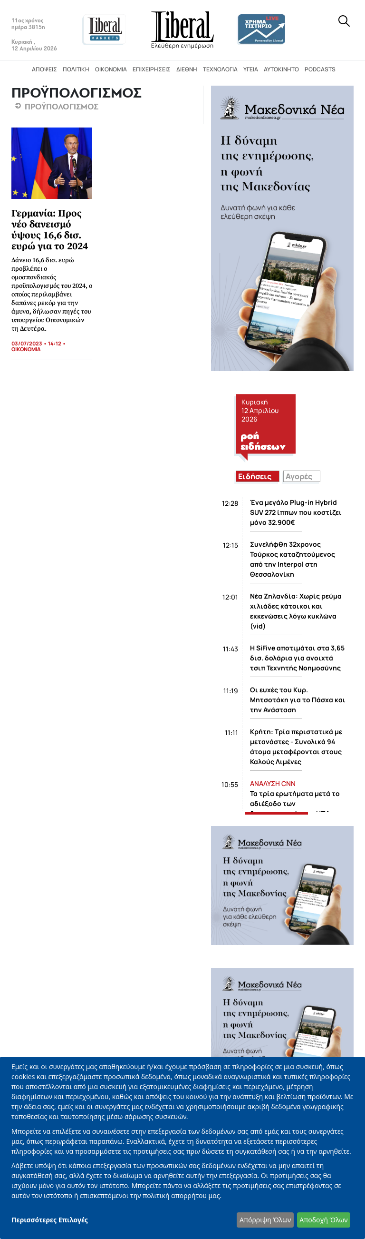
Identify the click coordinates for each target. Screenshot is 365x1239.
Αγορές (299, 476)
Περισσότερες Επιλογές (49, 1219)
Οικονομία (111, 69)
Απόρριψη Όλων (265, 1219)
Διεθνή (186, 69)
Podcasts (320, 69)
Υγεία (250, 69)
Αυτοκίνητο (281, 69)
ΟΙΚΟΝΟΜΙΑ (26, 349)
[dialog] (182, 1148)
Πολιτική (76, 69)
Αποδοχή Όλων (323, 1219)
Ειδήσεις (254, 476)
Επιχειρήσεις (152, 69)
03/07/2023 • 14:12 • (38, 343)
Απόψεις (44, 69)
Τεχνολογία (220, 69)
